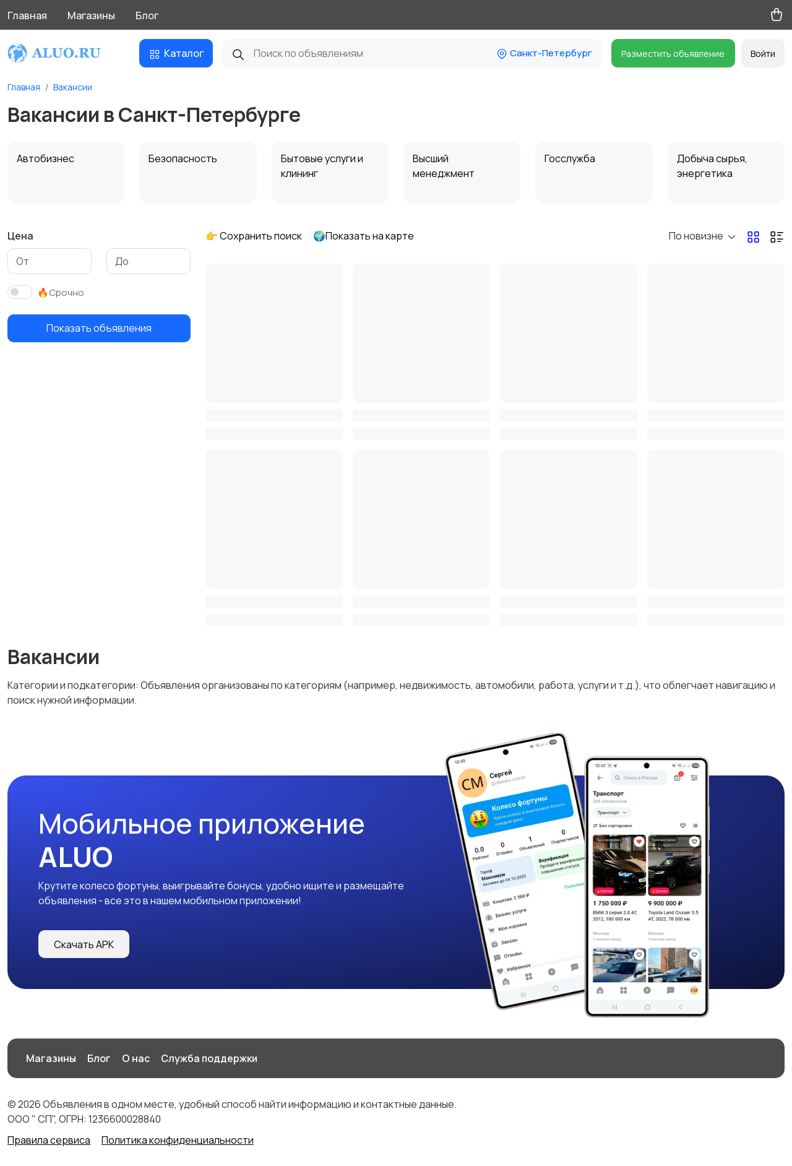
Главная (27, 15)
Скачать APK (84, 944)
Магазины (91, 15)
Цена (20, 236)
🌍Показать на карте (363, 236)
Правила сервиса (48, 1140)
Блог (147, 15)
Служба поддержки (209, 1058)
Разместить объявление (673, 53)
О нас (136, 1058)
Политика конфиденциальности (177, 1140)
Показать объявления (99, 328)
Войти (763, 53)
